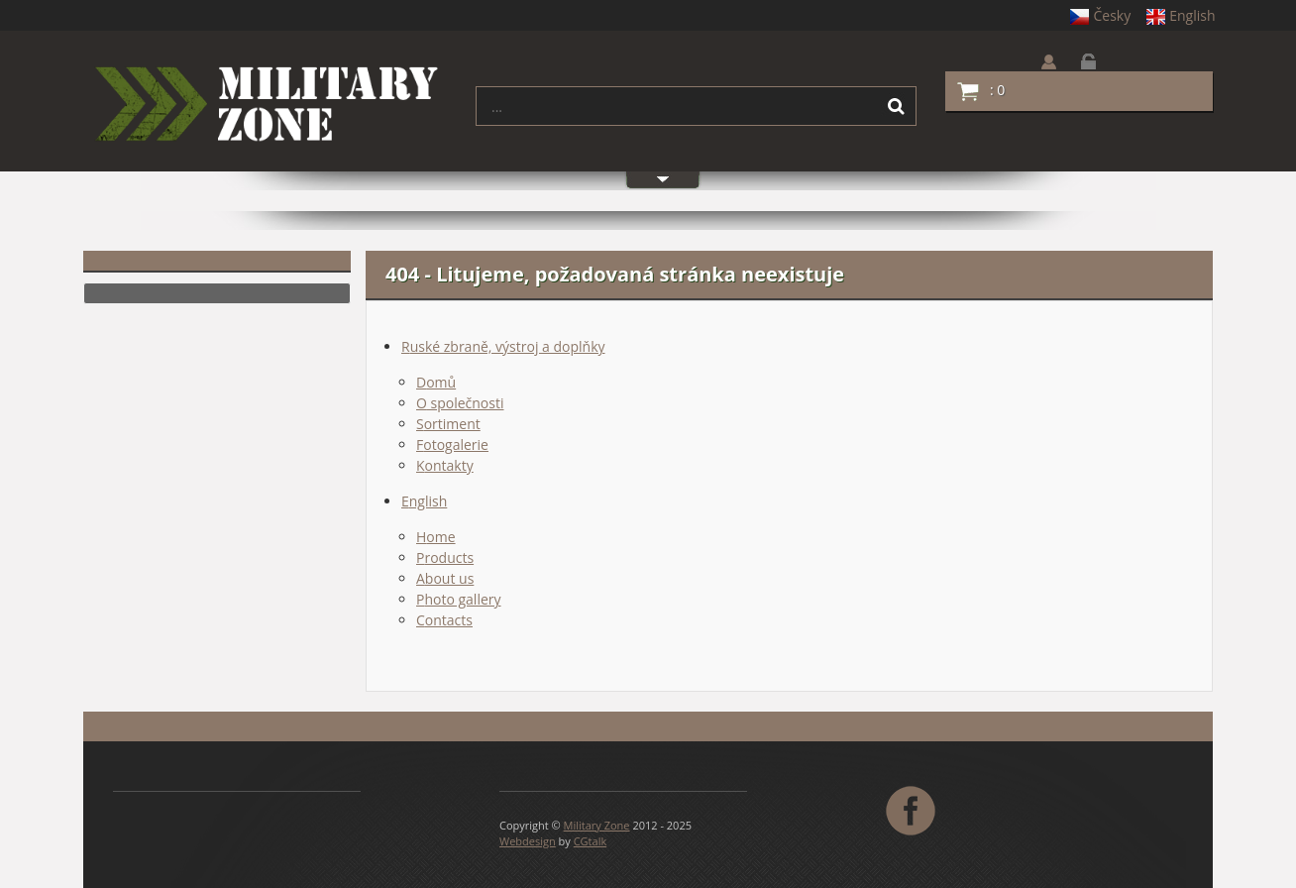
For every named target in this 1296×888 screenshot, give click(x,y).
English (1180, 15)
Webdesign (527, 840)
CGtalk (590, 840)
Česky (1100, 15)
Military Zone (597, 825)
